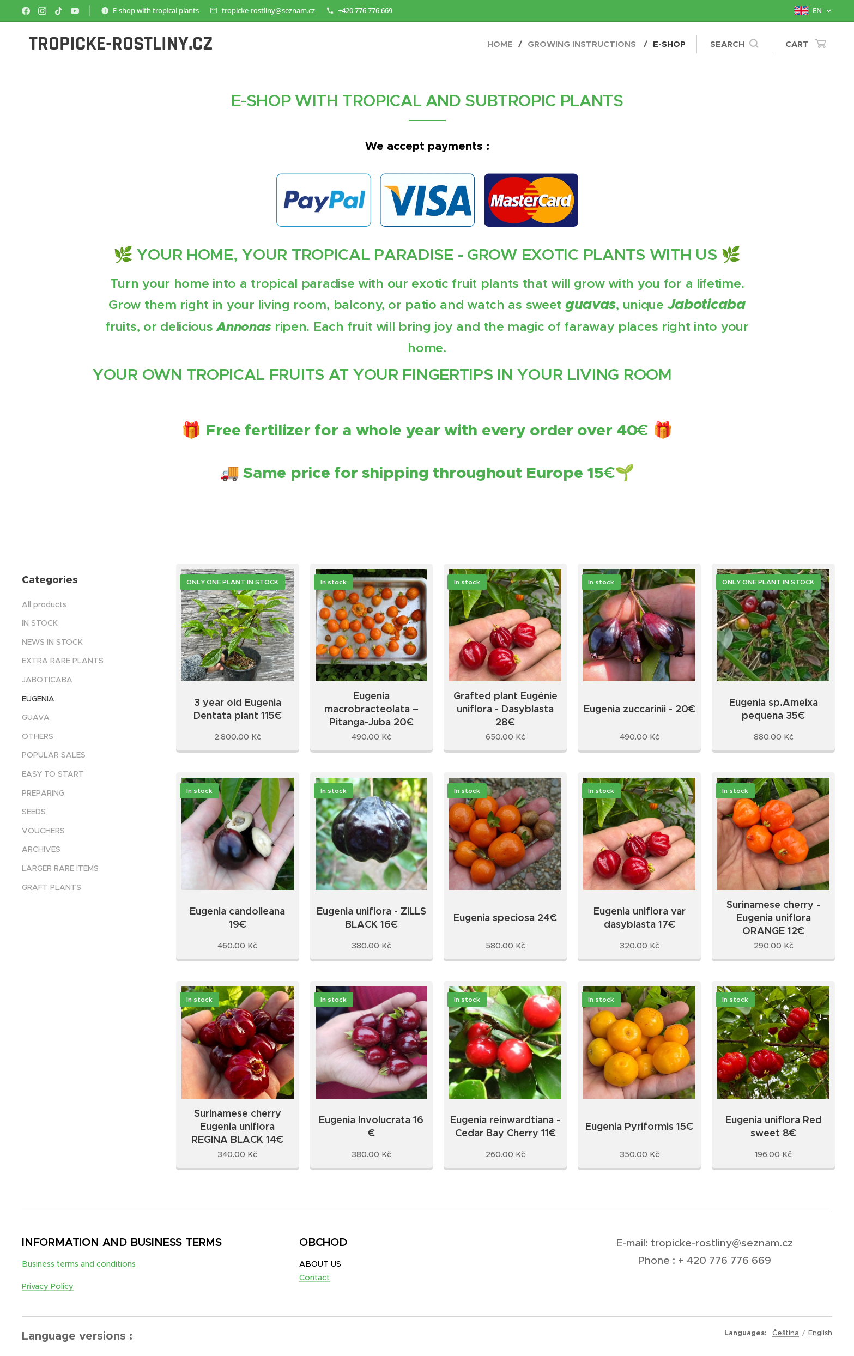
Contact (314, 1277)
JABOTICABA (47, 680)
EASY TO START (53, 774)
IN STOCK (40, 623)
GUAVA (36, 717)
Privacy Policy (48, 1286)
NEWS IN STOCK (52, 642)
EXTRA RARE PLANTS (63, 661)
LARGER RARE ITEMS (60, 868)
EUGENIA (38, 699)
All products (44, 604)
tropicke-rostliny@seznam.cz (268, 10)
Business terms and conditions (80, 1264)
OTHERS (37, 736)
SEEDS (34, 811)
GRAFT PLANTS (51, 887)
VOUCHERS (43, 831)
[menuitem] (503, 44)
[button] (734, 44)
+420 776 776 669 (365, 10)
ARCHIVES (41, 849)
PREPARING (43, 793)
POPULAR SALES (54, 755)
